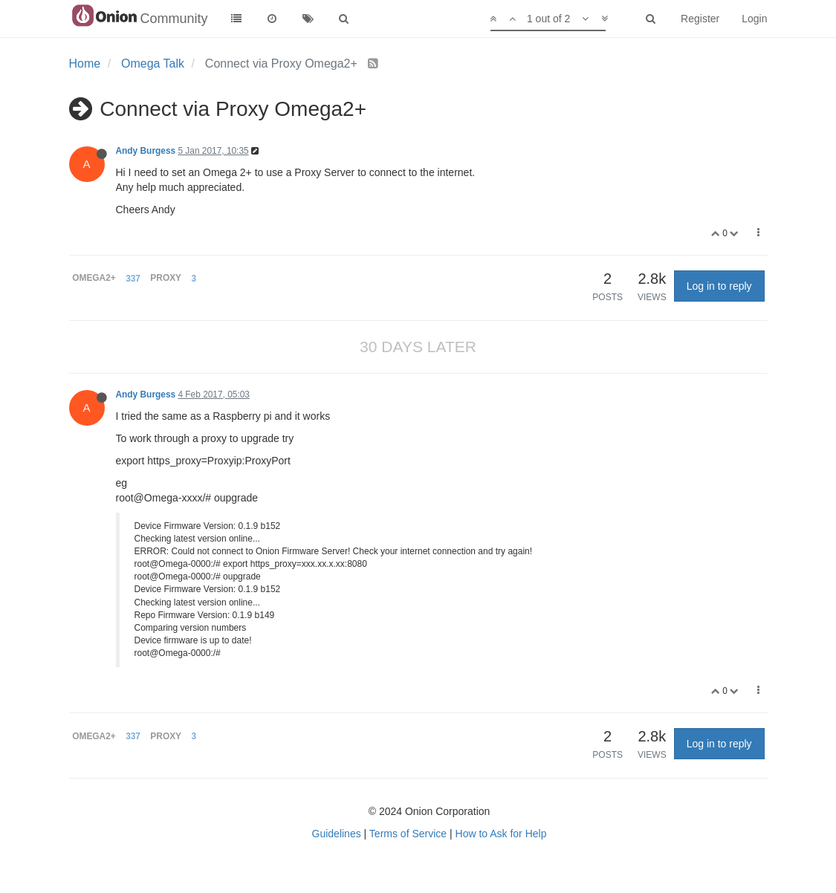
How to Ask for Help (501, 834)
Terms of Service (408, 834)
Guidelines (336, 834)
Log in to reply (719, 286)
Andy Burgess (146, 151)
